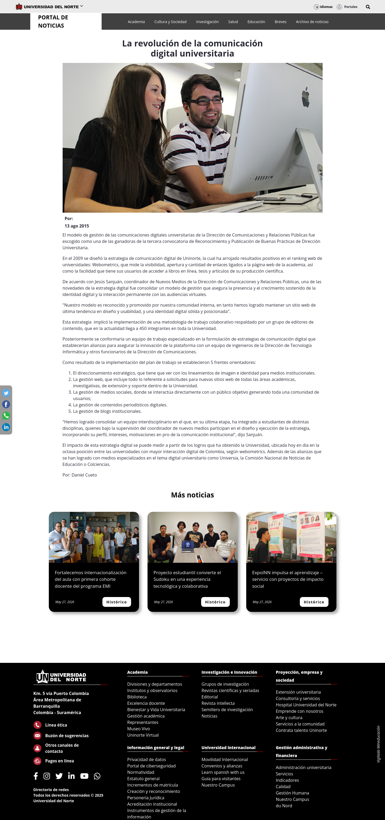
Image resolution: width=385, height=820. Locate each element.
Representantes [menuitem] (142, 722)
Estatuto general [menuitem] (143, 779)
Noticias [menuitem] (210, 716)
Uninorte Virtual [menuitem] (143, 735)
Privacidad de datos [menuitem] (146, 759)
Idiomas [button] (323, 7)
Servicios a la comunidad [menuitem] (300, 724)
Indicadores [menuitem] (287, 780)
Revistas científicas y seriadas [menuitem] (230, 690)
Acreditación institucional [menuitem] (152, 804)
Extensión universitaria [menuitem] (298, 692)
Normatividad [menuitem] (140, 772)
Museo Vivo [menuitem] (138, 729)
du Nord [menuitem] (284, 806)
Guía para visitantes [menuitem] (221, 779)
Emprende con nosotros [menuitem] (299, 711)
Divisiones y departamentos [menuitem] (154, 684)
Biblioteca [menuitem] (137, 697)
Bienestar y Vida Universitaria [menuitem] (156, 709)
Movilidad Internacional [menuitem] (225, 759)
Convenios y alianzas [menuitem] (222, 766)
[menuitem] (136, 21)
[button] (368, 7)
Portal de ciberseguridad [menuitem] (151, 766)
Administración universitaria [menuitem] (304, 767)
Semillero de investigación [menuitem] (227, 709)
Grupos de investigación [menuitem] (225, 684)
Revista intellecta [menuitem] (218, 703)
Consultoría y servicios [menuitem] (298, 698)
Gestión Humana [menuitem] (292, 793)
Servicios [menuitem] (284, 774)
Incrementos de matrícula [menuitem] (152, 785)
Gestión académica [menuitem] (146, 716)
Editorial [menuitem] (210, 697)
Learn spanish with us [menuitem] (223, 772)
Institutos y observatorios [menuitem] (152, 690)
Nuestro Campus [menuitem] (218, 785)
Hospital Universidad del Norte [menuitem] (306, 705)
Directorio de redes (51, 789)
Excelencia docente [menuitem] (146, 703)
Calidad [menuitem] (283, 786)
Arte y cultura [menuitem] (289, 717)
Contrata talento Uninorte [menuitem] (301, 730)
